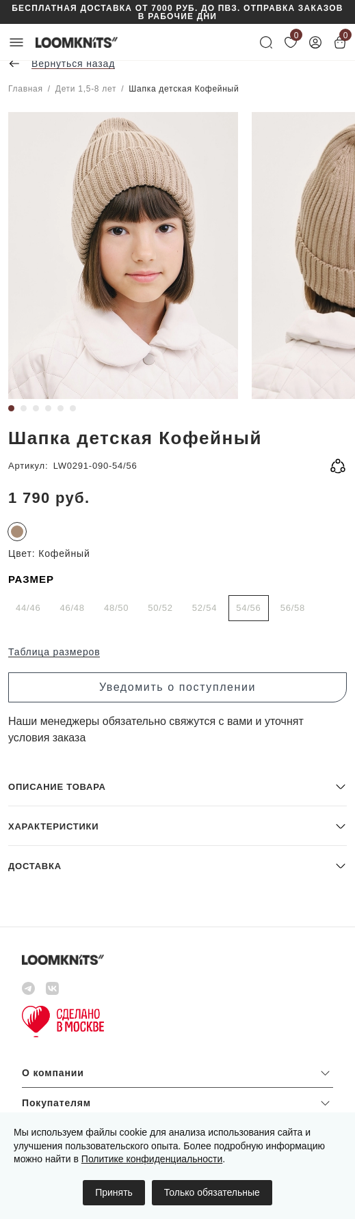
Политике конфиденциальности (151, 1158)
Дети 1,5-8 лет (85, 89)
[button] (177, 786)
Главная (25, 89)
